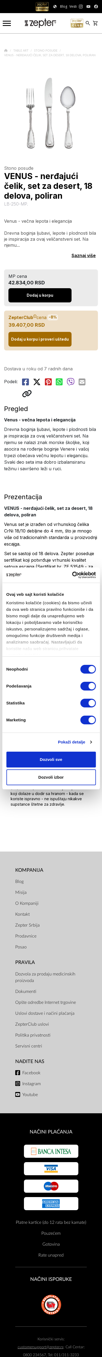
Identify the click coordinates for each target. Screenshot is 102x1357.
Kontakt (22, 914)
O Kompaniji (27, 903)
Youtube (30, 1095)
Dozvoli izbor (51, 777)
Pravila (25, 962)
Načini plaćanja (51, 1132)
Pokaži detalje (71, 742)
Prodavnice (25, 936)
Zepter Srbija (27, 925)
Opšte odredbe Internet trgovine (45, 1002)
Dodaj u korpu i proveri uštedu (40, 339)
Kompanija (29, 870)
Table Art (21, 50)
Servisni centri (28, 1046)
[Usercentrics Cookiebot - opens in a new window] (73, 575)
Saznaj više (84, 255)
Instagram (31, 1084)
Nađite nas (29, 1061)
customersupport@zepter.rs (40, 1347)
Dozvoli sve (51, 759)
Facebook (31, 1073)
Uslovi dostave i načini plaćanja (45, 1013)
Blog (19, 881)
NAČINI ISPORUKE (51, 1279)
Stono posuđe (46, 50)
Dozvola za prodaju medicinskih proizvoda (45, 977)
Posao (21, 947)
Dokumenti (25, 991)
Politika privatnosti (32, 1035)
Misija (21, 892)
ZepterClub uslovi (32, 1024)
